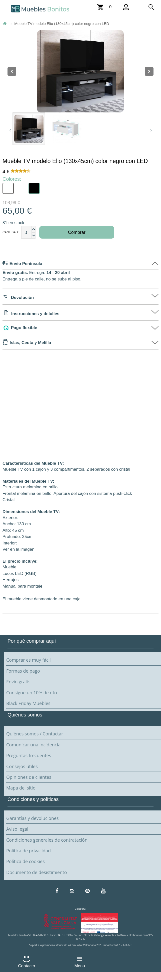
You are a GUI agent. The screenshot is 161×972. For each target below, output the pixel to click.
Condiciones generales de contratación (47, 840)
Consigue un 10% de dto (31, 693)
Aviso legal (17, 829)
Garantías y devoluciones (32, 818)
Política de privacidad (28, 851)
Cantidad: (10, 232)
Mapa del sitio (21, 788)
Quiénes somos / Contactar (34, 734)
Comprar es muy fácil (28, 660)
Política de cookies (25, 861)
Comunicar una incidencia (33, 745)
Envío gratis (18, 682)
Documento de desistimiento (36, 872)
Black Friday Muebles (28, 703)
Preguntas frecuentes (28, 755)
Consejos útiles (22, 766)
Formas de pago (23, 671)
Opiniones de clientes (28, 777)
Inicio (4, 23)
